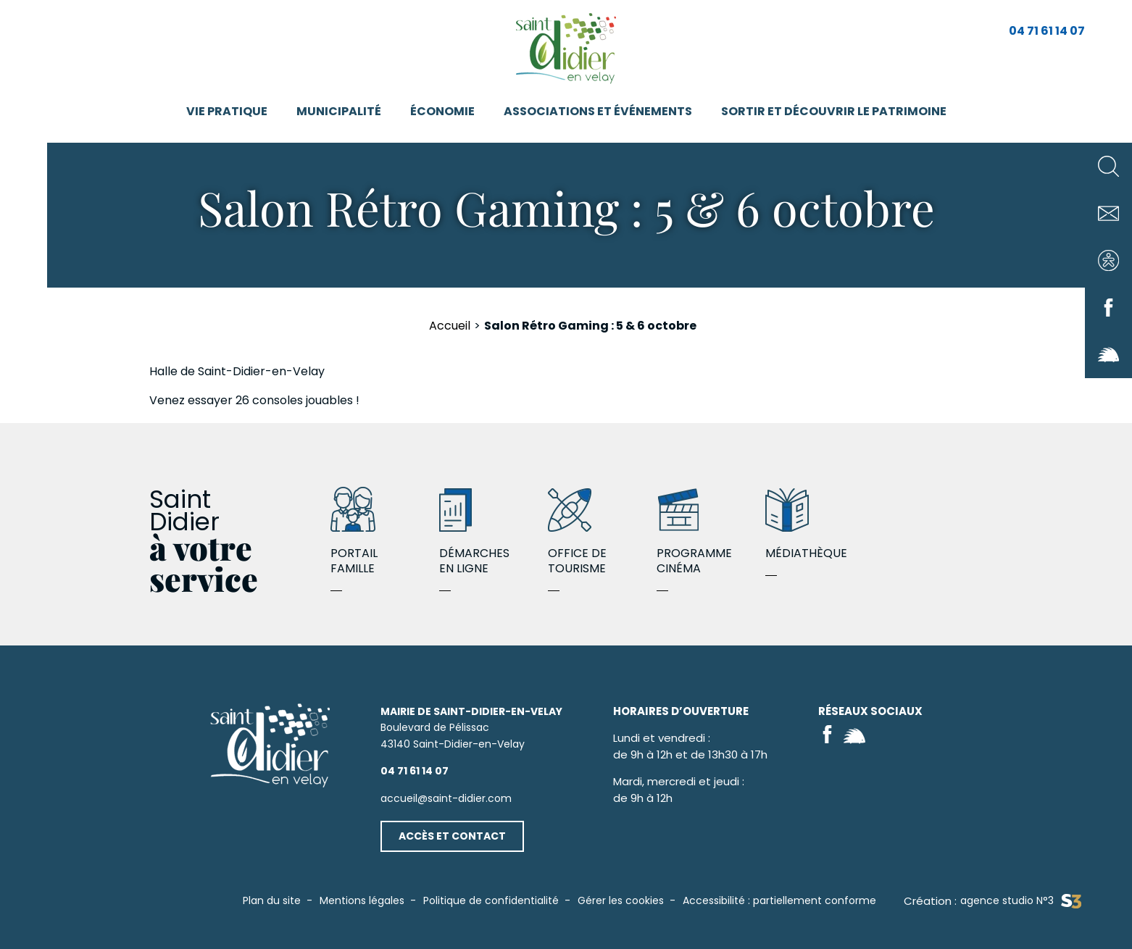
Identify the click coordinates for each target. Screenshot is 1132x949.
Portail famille (384, 532)
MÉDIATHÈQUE (819, 525)
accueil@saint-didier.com (446, 798)
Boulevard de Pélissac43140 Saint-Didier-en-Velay (471, 727)
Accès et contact (452, 836)
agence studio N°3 (1020, 900)
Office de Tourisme (602, 532)
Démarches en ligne (493, 532)
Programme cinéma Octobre (711, 532)
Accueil (449, 325)
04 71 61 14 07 (1047, 30)
